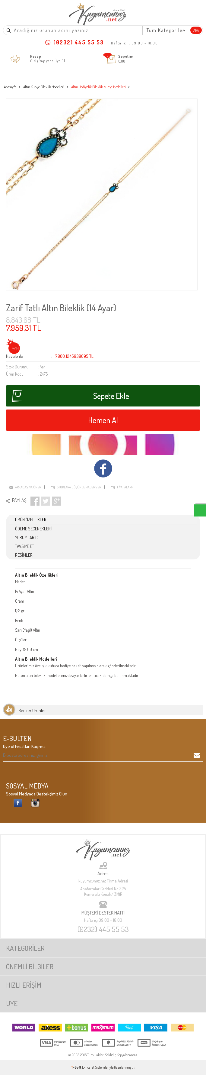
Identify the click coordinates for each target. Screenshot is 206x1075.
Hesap (35, 56)
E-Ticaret (88, 1067)
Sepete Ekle (70, 395)
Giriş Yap (37, 61)
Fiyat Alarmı (126, 487)
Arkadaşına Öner (28, 487)
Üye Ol (60, 61)
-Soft (76, 1067)
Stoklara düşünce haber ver (79, 487)
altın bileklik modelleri (43, 675)
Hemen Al (103, 420)
